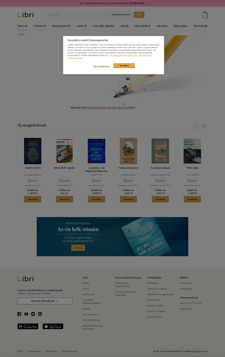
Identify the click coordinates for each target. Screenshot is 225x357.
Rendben (124, 65)
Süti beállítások (101, 66)
